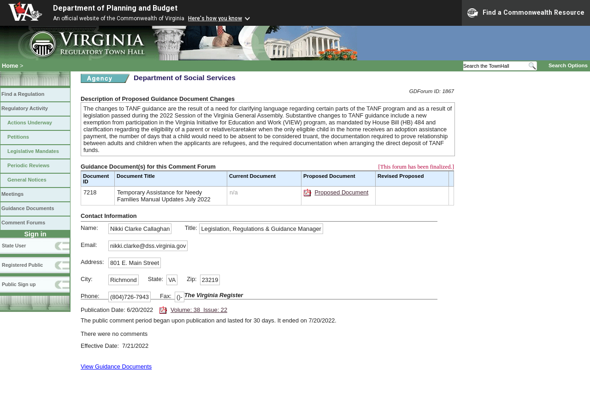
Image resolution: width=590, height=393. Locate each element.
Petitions (18, 137)
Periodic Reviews (28, 165)
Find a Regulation (22, 94)
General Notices (27, 179)
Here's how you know (215, 18)
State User (14, 245)
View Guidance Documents (116, 366)
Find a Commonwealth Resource (525, 13)
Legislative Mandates (33, 151)
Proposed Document (342, 192)
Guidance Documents (27, 208)
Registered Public (22, 265)
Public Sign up (18, 284)
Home (10, 65)
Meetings (12, 194)
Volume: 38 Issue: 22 (199, 309)
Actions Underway (29, 122)
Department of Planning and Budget (115, 8)
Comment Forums (23, 222)
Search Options (568, 65)
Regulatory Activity (24, 108)
